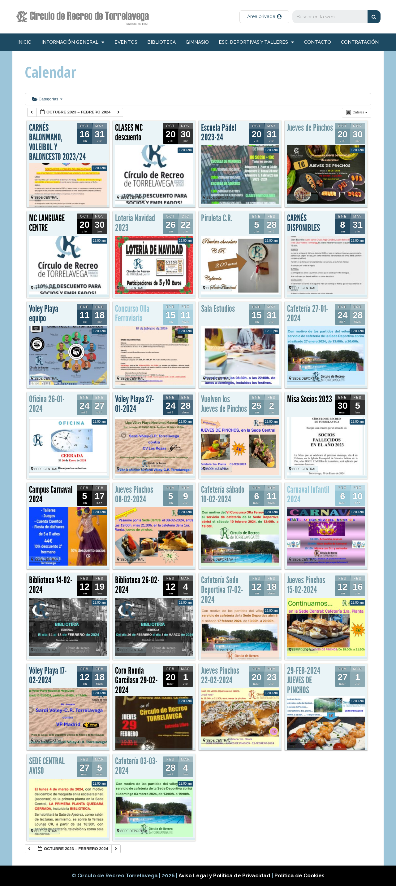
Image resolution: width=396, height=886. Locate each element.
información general (72, 42)
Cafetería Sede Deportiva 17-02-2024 (222, 590)
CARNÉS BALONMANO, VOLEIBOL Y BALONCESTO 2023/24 (57, 142)
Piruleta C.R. (216, 218)
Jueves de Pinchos (310, 127)
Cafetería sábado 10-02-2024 (222, 494)
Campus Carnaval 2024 (50, 494)
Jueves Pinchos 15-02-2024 (306, 585)
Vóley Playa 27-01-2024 (134, 404)
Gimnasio (197, 42)
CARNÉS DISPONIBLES (303, 223)
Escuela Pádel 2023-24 (218, 132)
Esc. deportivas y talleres (256, 42)
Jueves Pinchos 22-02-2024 (220, 675)
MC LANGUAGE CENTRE (47, 223)
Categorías (47, 99)
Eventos (125, 42)
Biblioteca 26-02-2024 (137, 585)
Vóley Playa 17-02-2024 (48, 675)
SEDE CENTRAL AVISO (47, 766)
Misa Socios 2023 (309, 399)
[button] (264, 16)
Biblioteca (161, 42)
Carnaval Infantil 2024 (308, 494)
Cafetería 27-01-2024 (307, 313)
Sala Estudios (218, 308)
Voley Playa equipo (43, 313)
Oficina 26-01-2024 (47, 404)
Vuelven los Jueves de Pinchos (224, 404)
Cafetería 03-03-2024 (136, 766)
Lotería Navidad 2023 (135, 223)
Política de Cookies (299, 875)
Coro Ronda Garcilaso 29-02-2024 (136, 680)
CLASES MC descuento (129, 132)
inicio (24, 42)
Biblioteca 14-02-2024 (50, 585)
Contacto (317, 42)
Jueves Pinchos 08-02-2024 (134, 494)
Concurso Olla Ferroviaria (132, 313)
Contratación (360, 42)
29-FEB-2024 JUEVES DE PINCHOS (303, 680)
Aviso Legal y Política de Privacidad (225, 875)
